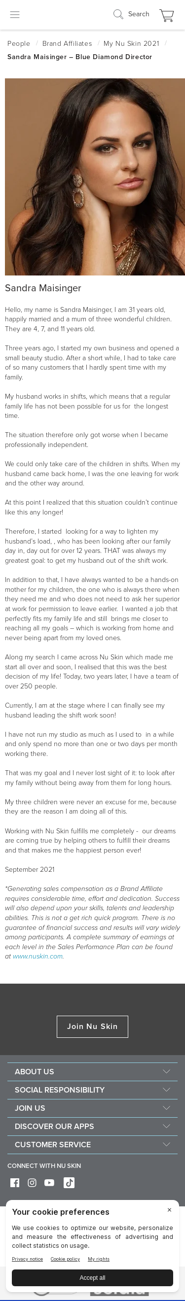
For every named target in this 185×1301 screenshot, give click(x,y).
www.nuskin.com (38, 956)
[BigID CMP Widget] (92, 1248)
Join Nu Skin (92, 1026)
